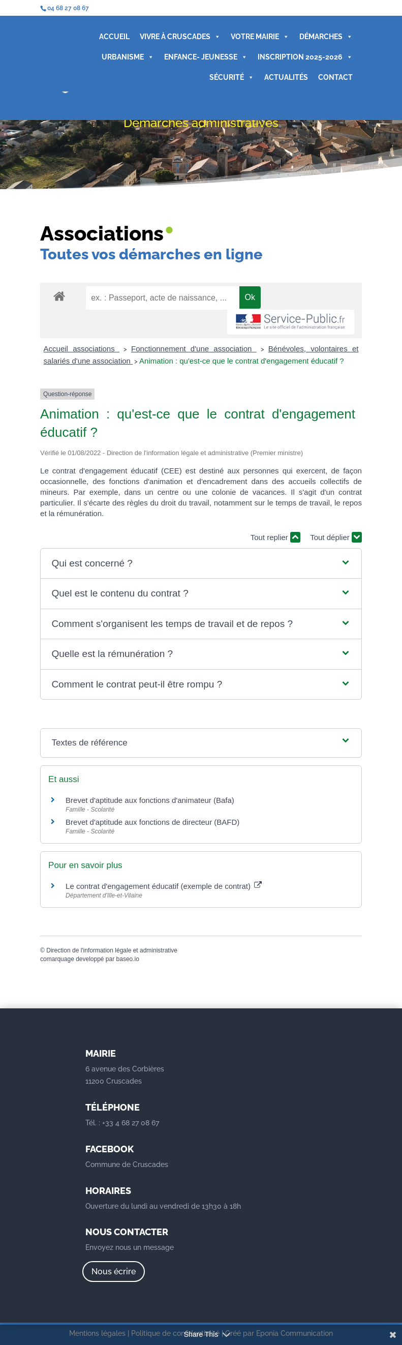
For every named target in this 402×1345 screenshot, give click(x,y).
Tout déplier (336, 537)
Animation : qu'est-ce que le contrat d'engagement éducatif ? (241, 360)
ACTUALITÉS (286, 77)
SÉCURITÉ (231, 77)
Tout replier (275, 537)
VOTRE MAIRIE (260, 37)
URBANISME (128, 57)
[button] (201, 564)
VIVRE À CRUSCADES (180, 37)
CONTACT (335, 77)
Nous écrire (113, 1271)
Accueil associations (81, 348)
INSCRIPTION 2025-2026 (305, 57)
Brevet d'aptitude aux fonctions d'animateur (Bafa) (150, 800)
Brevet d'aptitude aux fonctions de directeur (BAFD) (152, 822)
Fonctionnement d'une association (194, 348)
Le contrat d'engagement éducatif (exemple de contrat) (164, 886)
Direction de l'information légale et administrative (111, 950)
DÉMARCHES (326, 37)
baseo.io (127, 959)
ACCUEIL (114, 37)
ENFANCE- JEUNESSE (206, 57)
